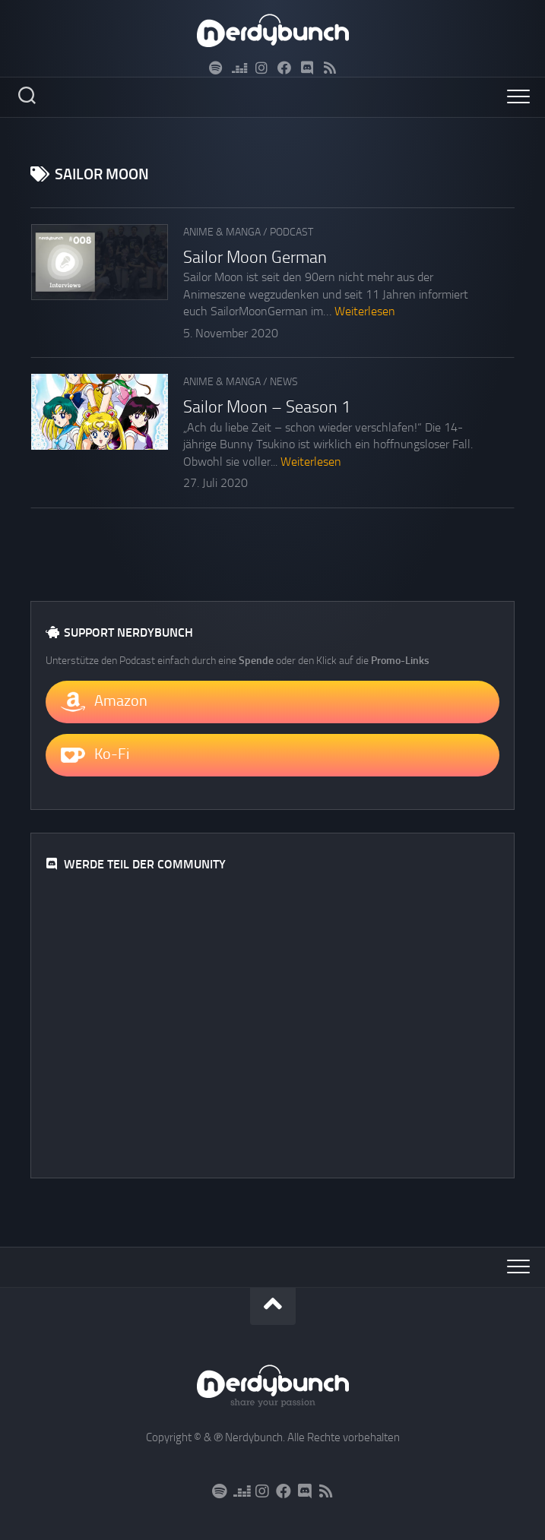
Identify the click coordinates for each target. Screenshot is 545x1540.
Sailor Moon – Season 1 (266, 407)
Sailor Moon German (255, 257)
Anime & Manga (222, 232)
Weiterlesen (364, 311)
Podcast (291, 232)
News (284, 381)
